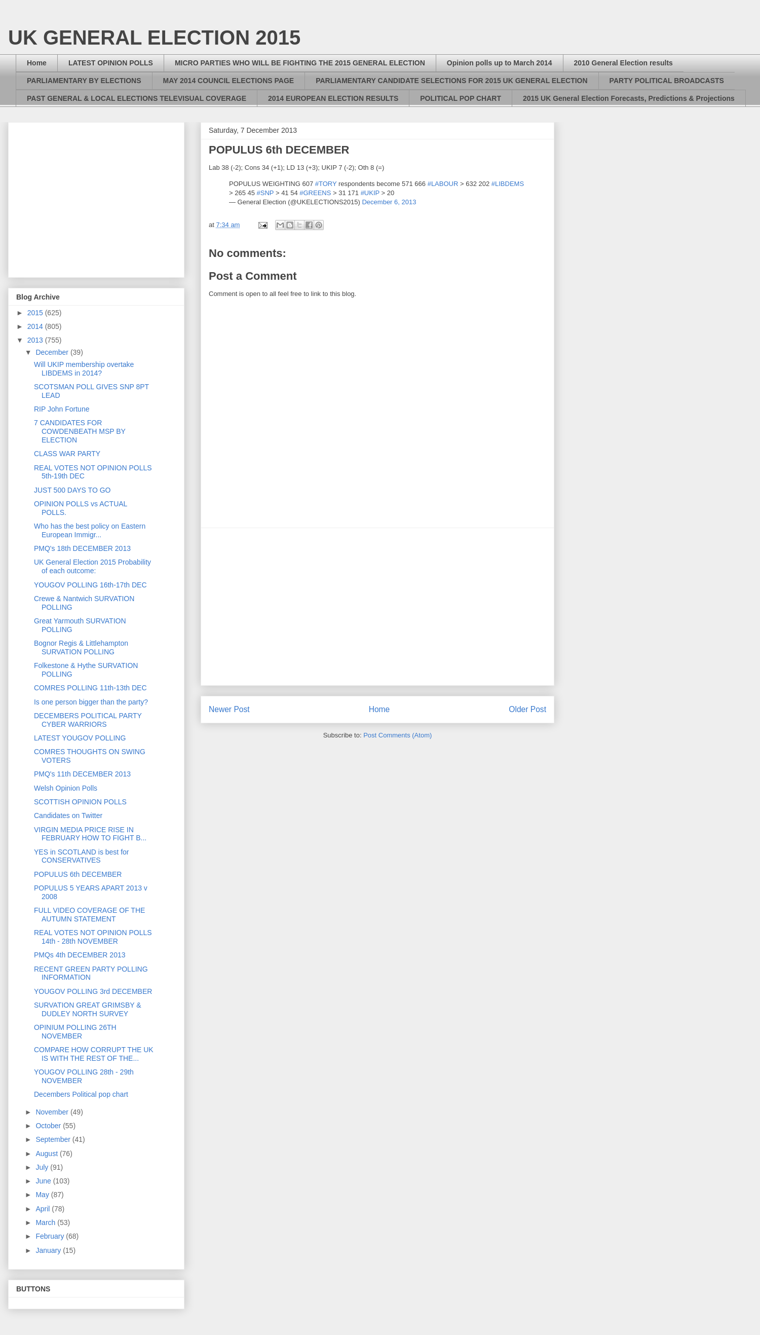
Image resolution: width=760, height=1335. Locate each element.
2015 (36, 313)
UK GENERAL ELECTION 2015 (154, 37)
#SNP (265, 193)
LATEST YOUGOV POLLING (80, 738)
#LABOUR (443, 184)
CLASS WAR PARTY (67, 454)
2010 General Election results (623, 63)
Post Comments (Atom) (397, 735)
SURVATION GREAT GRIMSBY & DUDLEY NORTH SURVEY (87, 1009)
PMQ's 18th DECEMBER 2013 (82, 548)
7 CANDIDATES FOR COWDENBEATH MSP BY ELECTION (80, 431)
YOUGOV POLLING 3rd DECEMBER (93, 991)
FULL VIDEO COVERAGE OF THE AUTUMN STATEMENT (89, 914)
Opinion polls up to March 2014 (499, 63)
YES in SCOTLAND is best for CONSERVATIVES (81, 856)
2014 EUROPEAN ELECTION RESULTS (333, 98)
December (52, 352)
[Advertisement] (377, 607)
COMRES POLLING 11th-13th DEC (90, 688)
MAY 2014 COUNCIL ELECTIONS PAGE (228, 81)
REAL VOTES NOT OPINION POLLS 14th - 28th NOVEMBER (93, 937)
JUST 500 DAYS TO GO (72, 490)
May (43, 1195)
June (44, 1181)
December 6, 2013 (389, 202)
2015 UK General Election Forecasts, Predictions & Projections (629, 98)
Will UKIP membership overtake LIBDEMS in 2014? (84, 368)
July (42, 1167)
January (49, 1250)
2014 (36, 326)
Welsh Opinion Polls (65, 788)
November (52, 1112)
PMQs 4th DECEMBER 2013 (80, 955)
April (43, 1209)
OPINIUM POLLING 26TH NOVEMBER (75, 1031)
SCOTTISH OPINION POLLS (80, 802)
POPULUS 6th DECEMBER (78, 874)
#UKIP (370, 193)
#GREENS (315, 193)
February (50, 1236)
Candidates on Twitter (68, 815)
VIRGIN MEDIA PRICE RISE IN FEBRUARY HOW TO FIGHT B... (90, 834)
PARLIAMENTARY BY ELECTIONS (84, 81)
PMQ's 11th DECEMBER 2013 (82, 774)
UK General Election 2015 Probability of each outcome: (92, 566)
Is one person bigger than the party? (91, 702)
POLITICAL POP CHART (460, 98)
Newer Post (229, 709)
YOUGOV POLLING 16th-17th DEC (90, 585)
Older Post (527, 709)
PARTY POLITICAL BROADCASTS (667, 81)
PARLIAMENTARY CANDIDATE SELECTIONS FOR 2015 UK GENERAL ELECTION (451, 81)
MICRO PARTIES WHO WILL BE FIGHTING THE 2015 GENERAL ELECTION (300, 63)
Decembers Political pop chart (81, 1094)
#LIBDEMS (507, 184)
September (53, 1139)
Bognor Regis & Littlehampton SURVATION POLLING (81, 647)
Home (37, 63)
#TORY (326, 184)
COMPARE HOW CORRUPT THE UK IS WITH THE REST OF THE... (94, 1054)
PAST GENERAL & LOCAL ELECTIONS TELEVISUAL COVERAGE (136, 98)
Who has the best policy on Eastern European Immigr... (89, 530)
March (46, 1222)
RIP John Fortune (61, 409)
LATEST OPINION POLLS (110, 63)
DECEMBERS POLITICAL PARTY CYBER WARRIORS (88, 720)
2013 (36, 340)
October (49, 1126)
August (47, 1153)
